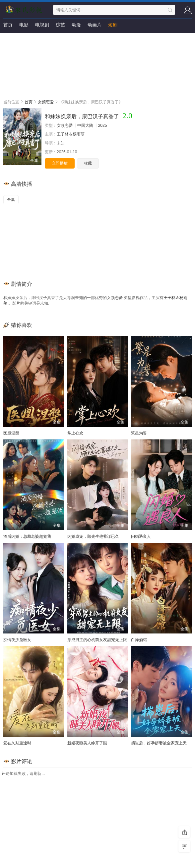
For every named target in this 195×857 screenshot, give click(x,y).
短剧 (112, 24)
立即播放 (60, 163)
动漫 (76, 24)
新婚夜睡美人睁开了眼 (87, 743)
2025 (102, 125)
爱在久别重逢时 (17, 743)
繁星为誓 (139, 433)
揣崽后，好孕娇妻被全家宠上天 (159, 743)
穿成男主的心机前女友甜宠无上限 (97, 639)
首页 (8, 24)
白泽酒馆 (139, 639)
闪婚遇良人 (141, 536)
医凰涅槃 (11, 433)
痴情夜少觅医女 (17, 639)
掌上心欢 (75, 433)
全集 (11, 199)
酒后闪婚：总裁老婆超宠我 (27, 536)
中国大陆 (85, 125)
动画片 (94, 24)
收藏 (88, 163)
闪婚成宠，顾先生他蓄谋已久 (93, 536)
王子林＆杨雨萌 (71, 134)
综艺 (60, 24)
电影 (24, 24)
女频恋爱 (46, 102)
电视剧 (42, 24)
